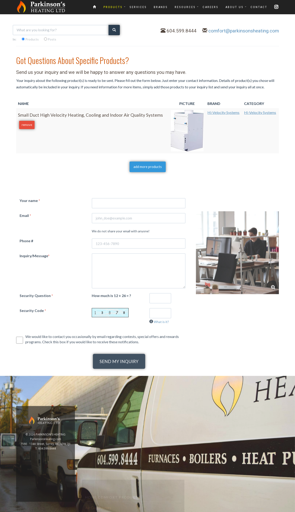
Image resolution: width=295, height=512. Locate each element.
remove (27, 125)
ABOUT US (234, 7)
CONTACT (259, 7)
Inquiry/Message (35, 352)
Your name (30, 297)
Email (25, 312)
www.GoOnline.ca (258, 509)
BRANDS (161, 7)
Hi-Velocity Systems (223, 112)
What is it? (161, 418)
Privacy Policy (281, 509)
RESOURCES (185, 7)
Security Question (36, 392)
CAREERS (210, 7)
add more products (147, 167)
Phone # (26, 338)
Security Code (33, 407)
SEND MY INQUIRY (119, 458)
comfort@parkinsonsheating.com (243, 31)
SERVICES (138, 7)
